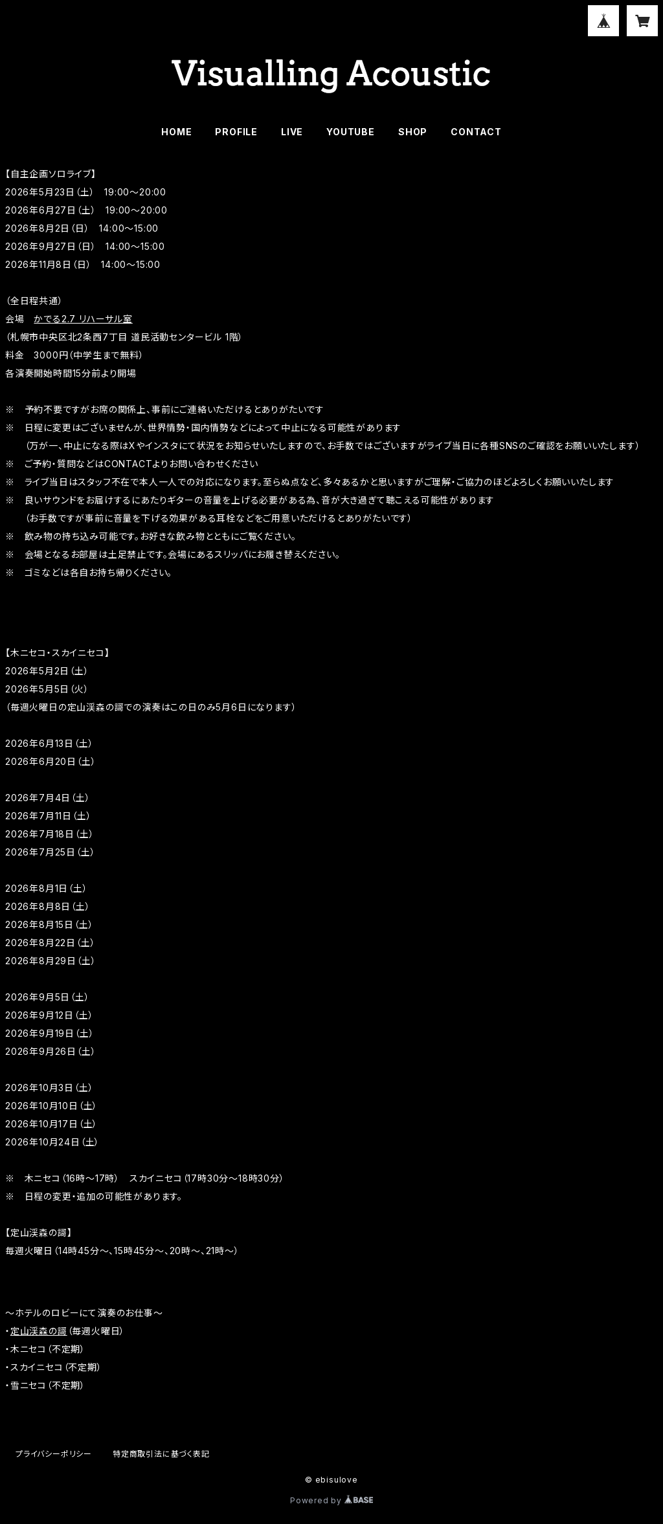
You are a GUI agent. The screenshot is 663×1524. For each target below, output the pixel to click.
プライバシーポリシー (54, 1454)
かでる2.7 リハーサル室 (83, 318)
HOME (176, 131)
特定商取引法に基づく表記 (161, 1454)
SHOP (412, 131)
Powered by (331, 1500)
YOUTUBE (350, 131)
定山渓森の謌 (38, 1330)
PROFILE (236, 131)
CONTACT (476, 131)
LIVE (292, 131)
